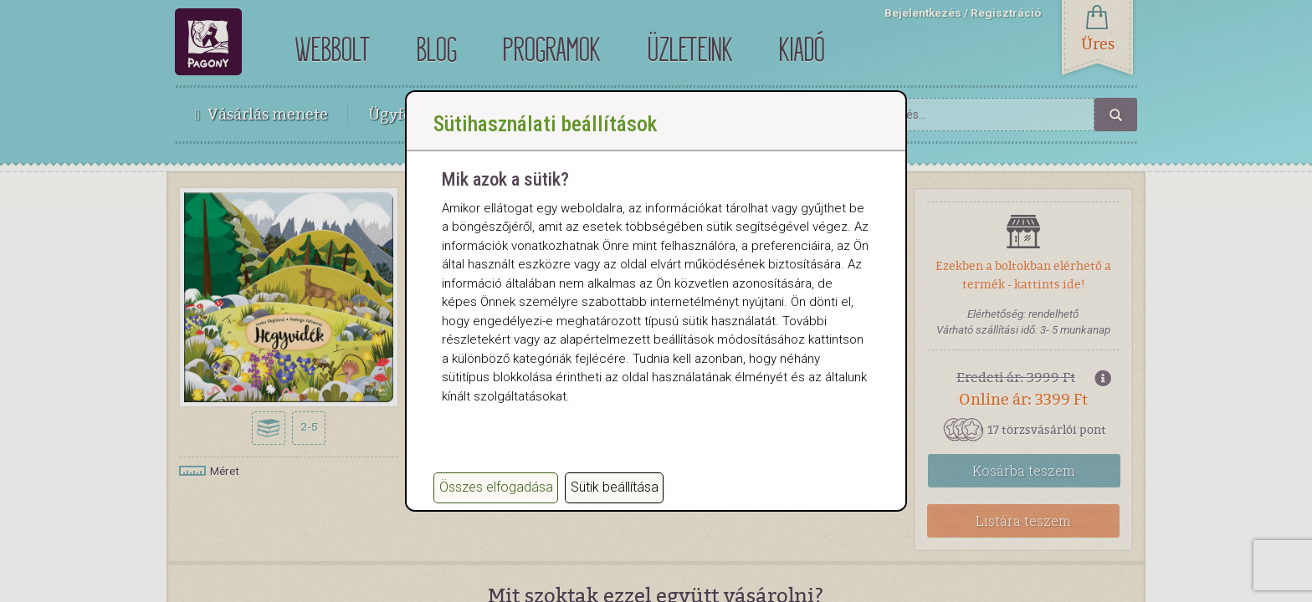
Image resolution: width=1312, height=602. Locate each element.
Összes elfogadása (496, 487)
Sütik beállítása (615, 487)
